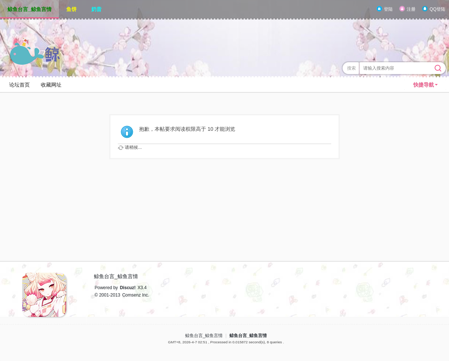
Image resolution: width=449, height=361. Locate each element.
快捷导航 (423, 85)
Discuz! (128, 287)
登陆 (388, 9)
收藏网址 (51, 85)
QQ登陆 (437, 9)
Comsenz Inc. (135, 295)
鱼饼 (71, 9)
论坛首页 (19, 85)
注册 (411, 9)
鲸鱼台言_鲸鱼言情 (29, 9)
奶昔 (96, 9)
